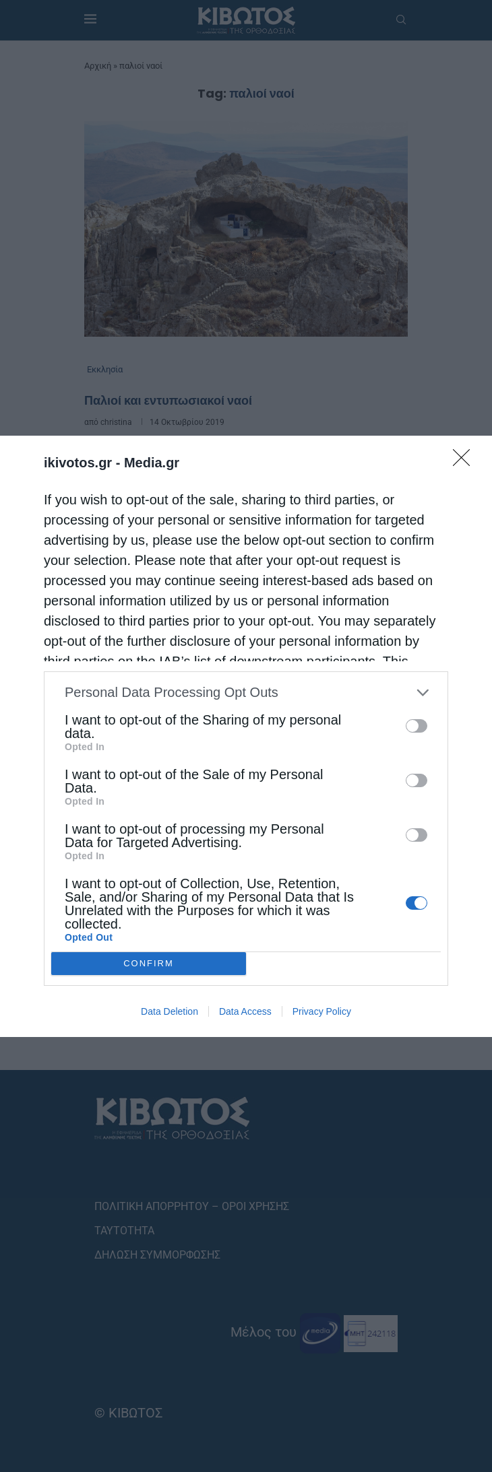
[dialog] (246, 736)
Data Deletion (169, 1011)
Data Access (245, 1011)
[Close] (466, 462)
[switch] (416, 726)
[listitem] (246, 692)
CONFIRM (148, 963)
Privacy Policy (322, 1011)
